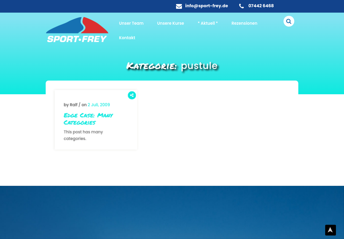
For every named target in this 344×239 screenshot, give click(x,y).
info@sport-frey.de (206, 6)
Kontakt (127, 38)
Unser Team (131, 23)
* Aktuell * (208, 23)
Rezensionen (244, 23)
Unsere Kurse (170, 23)
